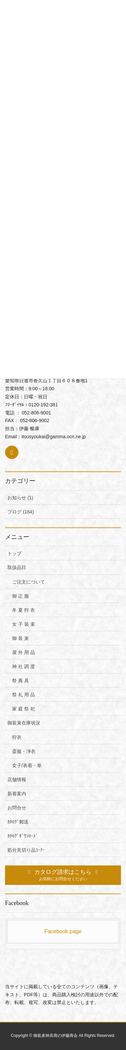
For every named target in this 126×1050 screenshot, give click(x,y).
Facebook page (62, 931)
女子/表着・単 (27, 765)
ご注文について (28, 582)
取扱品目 (16, 567)
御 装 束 (20, 638)
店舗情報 (16, 779)
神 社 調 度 (23, 666)
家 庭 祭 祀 (23, 708)
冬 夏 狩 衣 (23, 610)
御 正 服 (20, 596)
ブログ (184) (20, 511)
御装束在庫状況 (23, 723)
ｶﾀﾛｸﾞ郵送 (18, 821)
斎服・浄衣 (24, 751)
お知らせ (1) (20, 497)
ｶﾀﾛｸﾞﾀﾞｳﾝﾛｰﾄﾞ (22, 836)
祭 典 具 (20, 680)
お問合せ (16, 807)
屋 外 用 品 (23, 652)
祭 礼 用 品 (23, 694)
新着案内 (16, 793)
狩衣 (17, 737)
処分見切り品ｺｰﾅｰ (26, 850)
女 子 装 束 (23, 624)
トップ (14, 553)
